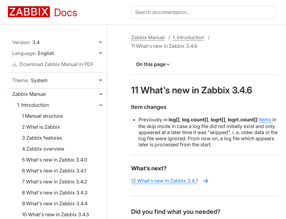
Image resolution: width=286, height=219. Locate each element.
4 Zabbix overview (43, 149)
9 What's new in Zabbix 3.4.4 (55, 203)
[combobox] (205, 12)
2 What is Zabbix (41, 127)
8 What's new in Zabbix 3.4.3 (55, 192)
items (265, 119)
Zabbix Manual (29, 94)
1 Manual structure (42, 116)
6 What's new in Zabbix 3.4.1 (54, 171)
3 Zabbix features (42, 138)
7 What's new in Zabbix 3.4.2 (54, 182)
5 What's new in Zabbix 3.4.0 (54, 160)
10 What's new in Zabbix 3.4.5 (55, 214)
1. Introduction (33, 105)
